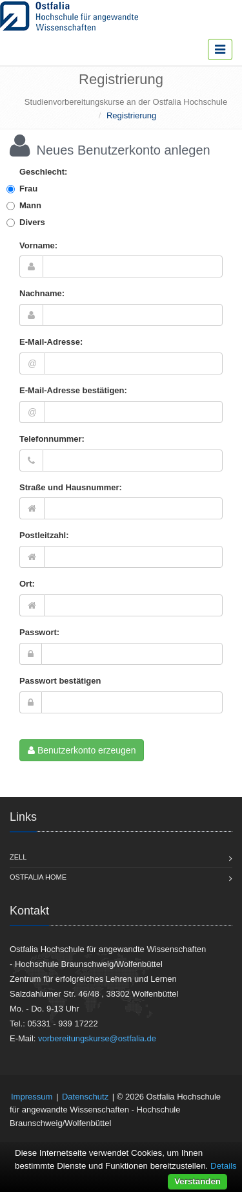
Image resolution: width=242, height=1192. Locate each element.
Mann (30, 205)
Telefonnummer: (52, 439)
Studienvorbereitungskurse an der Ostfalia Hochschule (126, 102)
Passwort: (39, 632)
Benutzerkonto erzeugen (82, 750)
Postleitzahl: (44, 535)
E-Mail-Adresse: (51, 342)
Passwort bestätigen (60, 681)
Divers (32, 222)
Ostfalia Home (38, 877)
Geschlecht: (43, 172)
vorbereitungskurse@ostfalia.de (97, 1038)
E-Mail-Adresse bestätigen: (73, 390)
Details (223, 1166)
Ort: (27, 584)
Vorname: (38, 245)
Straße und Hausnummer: (70, 487)
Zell (18, 857)
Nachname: (42, 293)
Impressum (31, 1096)
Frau (28, 188)
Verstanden (197, 1181)
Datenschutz (85, 1096)
